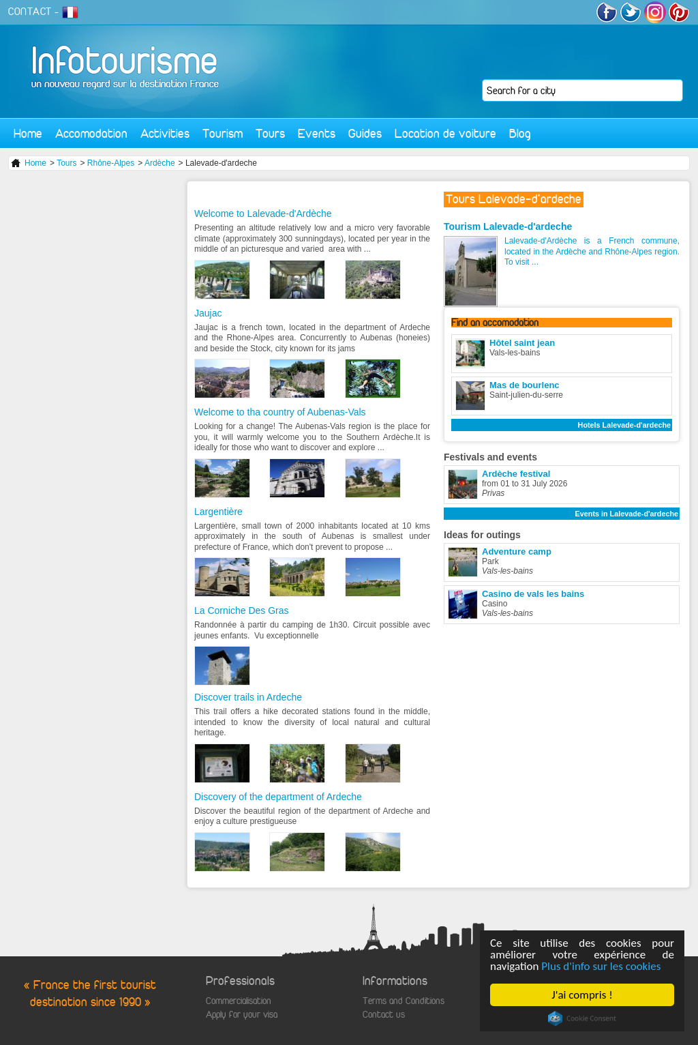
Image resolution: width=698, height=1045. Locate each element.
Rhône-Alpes (110, 163)
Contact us (384, 1014)
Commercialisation (238, 1001)
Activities (164, 133)
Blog (520, 133)
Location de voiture (445, 133)
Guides (365, 133)
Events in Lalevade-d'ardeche (626, 514)
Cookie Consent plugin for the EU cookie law (582, 1018)
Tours (270, 133)
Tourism (222, 133)
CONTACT (30, 11)
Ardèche (160, 163)
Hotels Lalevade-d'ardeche (624, 425)
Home (28, 133)
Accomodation (91, 133)
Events (316, 133)
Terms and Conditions (403, 1001)
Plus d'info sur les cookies (601, 966)
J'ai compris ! (581, 995)
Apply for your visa (241, 1014)
